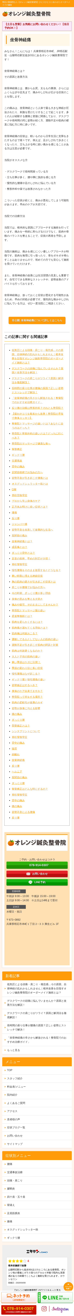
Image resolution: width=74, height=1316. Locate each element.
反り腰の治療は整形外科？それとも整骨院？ (37, 408)
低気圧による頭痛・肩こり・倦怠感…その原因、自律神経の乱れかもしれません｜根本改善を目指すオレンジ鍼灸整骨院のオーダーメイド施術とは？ (36, 988)
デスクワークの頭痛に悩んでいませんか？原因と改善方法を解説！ (36, 1002)
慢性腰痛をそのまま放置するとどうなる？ (36, 570)
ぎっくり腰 (18, 719)
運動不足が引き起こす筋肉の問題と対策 (35, 645)
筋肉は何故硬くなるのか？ (27, 650)
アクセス (12, 1111)
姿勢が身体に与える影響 (26, 708)
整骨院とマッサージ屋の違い (28, 610)
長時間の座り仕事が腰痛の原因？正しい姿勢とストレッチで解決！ (36, 1027)
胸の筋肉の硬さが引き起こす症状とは (34, 581)
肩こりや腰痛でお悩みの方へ (28, 587)
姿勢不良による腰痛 (23, 812)
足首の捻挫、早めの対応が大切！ (31, 558)
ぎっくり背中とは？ (23, 552)
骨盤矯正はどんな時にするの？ (30, 788)
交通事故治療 (15, 1172)
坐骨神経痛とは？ (22, 541)
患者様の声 (13, 1119)
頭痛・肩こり (15, 1180)
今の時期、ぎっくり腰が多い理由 (31, 593)
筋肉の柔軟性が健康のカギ (27, 702)
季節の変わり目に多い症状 (27, 668)
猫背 (14, 748)
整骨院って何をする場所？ (27, 696)
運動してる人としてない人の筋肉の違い (35, 639)
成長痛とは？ (19, 547)
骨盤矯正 (17, 449)
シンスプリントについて (26, 731)
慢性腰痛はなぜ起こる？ (26, 673)
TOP (9, 1070)
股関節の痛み (19, 535)
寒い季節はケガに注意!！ (26, 662)
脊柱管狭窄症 (19, 495)
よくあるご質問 (16, 1103)
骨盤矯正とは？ (21, 725)
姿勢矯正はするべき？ (25, 685)
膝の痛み (17, 714)
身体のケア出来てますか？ (27, 691)
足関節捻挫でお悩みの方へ (27, 472)
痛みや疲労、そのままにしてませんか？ (35, 604)
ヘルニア (17, 771)
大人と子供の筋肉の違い (26, 656)
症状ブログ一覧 (16, 1127)
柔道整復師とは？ (22, 616)
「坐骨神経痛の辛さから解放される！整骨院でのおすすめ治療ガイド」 (36, 1039)
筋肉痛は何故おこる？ (25, 633)
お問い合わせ (15, 1135)
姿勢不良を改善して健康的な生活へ (32, 529)
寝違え (11, 1205)
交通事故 (17, 460)
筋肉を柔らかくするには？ (27, 622)
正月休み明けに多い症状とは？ (30, 506)
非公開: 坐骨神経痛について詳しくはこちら (37, 320)
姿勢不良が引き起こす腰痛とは (30, 478)
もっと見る (13, 1050)
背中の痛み (18, 466)
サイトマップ (15, 1144)
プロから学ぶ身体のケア (26, 501)
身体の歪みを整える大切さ (27, 599)
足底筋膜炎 (13, 1213)
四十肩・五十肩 (16, 1196)
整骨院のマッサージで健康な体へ (31, 443)
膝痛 (9, 1221)
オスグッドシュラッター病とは (30, 483)
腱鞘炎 (11, 1188)
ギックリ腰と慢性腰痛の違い (28, 679)
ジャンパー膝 (19, 524)
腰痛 (14, 512)
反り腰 (16, 518)
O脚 (14, 489)
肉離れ (16, 754)
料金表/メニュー (16, 1086)
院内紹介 (12, 1094)
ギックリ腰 (18, 455)
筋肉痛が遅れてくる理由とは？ (30, 627)
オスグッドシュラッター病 (22, 1229)
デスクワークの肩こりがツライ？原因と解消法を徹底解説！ (36, 1015)
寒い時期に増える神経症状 (27, 575)
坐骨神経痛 (18, 760)
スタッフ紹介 (15, 1078)
